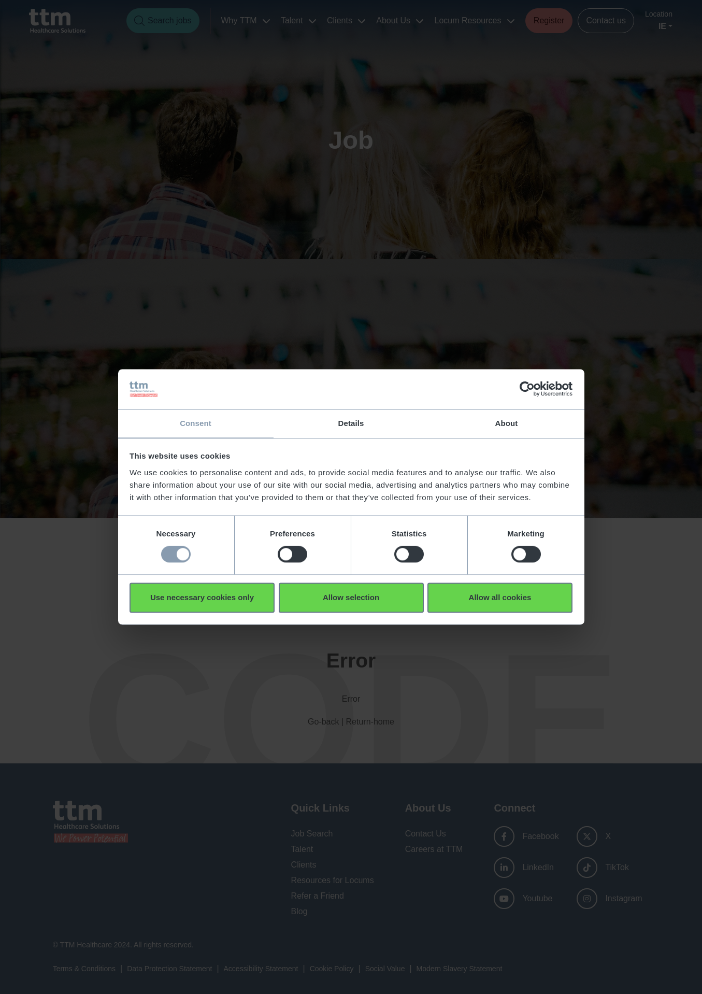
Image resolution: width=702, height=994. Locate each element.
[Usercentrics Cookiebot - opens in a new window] (527, 388)
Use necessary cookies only (202, 597)
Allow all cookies (500, 597)
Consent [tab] (195, 422)
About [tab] (506, 422)
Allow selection (351, 597)
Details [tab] (351, 422)
